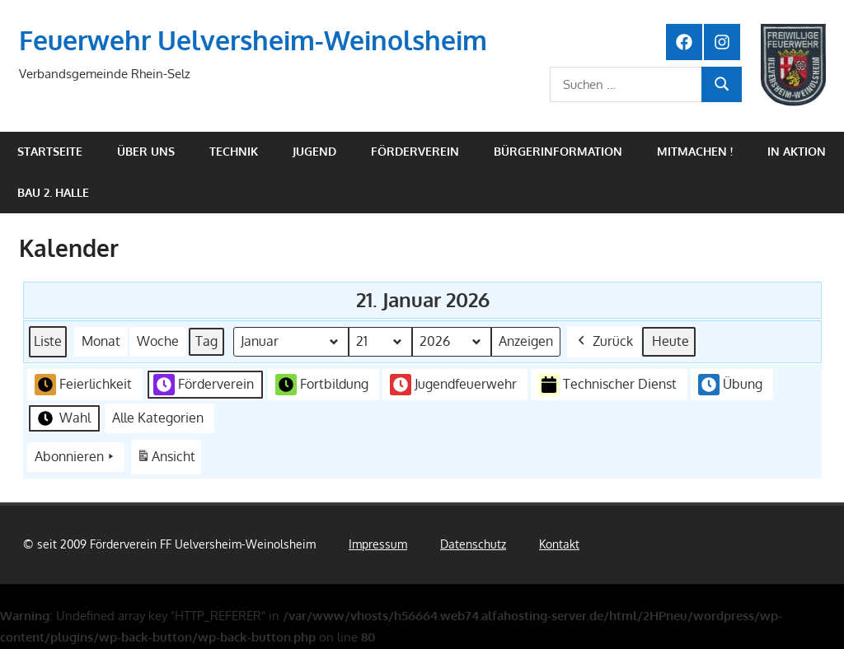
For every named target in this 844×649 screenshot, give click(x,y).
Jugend (314, 151)
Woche (158, 341)
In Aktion (796, 151)
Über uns (146, 151)
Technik (233, 151)
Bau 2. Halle (53, 192)
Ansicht (168, 460)
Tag (206, 341)
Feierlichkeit (83, 384)
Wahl (63, 418)
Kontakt (559, 544)
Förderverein (415, 151)
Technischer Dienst (607, 385)
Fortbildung (321, 384)
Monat (101, 341)
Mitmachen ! (695, 151)
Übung (730, 384)
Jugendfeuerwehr (453, 384)
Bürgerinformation (558, 151)
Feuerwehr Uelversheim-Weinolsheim (253, 40)
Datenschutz (473, 544)
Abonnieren (76, 457)
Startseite (49, 151)
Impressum (378, 544)
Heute (670, 341)
